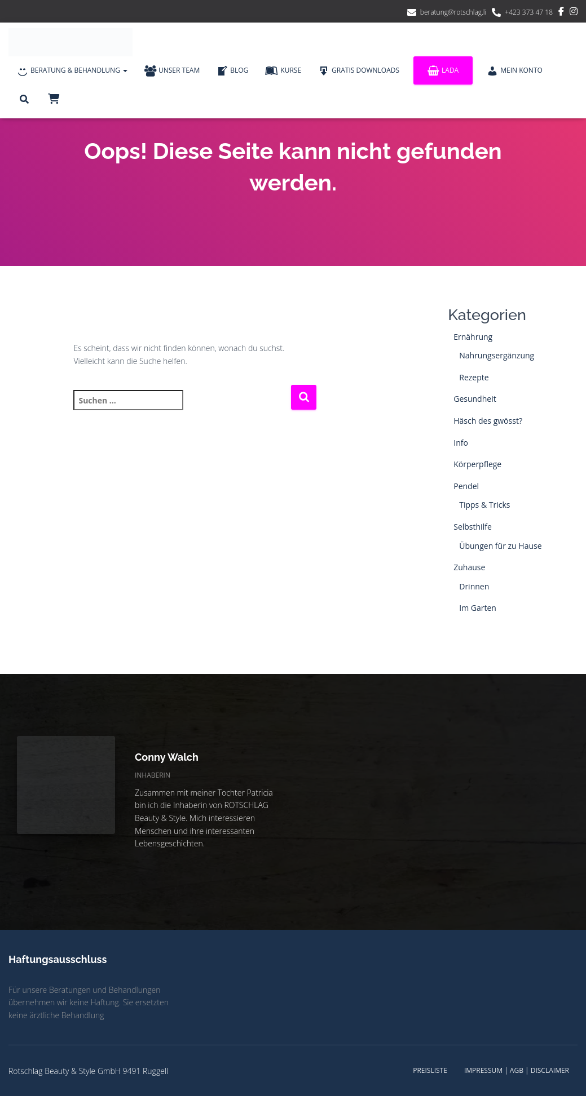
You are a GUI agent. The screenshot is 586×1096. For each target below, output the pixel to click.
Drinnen (474, 586)
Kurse (283, 71)
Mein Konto (515, 71)
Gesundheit (474, 398)
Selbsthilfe (472, 526)
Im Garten (477, 607)
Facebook (561, 13)
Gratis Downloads (358, 71)
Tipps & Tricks (484, 504)
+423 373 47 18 (529, 12)
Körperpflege (477, 464)
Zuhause (469, 567)
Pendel (466, 486)
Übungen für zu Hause (500, 545)
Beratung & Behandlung (72, 71)
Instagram (574, 13)
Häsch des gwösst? (487, 420)
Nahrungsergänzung (496, 355)
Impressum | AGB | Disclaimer (516, 1070)
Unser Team (172, 71)
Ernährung (472, 336)
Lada (443, 70)
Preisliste (430, 1070)
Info (460, 442)
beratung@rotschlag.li (453, 12)
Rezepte (473, 377)
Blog (232, 71)
